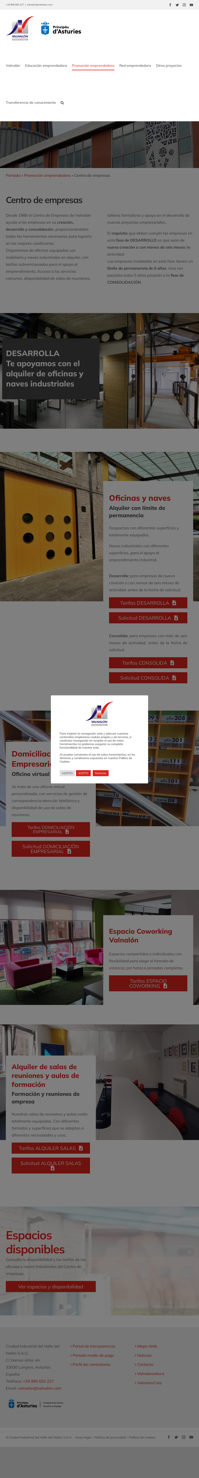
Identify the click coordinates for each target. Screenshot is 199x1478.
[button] (62, 102)
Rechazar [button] (100, 773)
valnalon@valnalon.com (40, 4)
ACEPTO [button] (83, 773)
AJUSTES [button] (67, 773)
